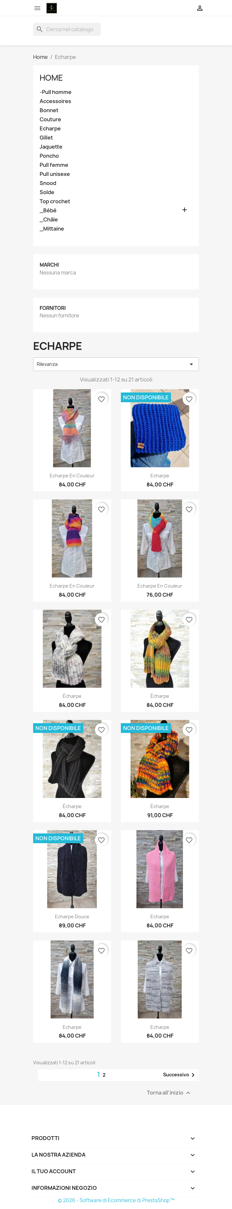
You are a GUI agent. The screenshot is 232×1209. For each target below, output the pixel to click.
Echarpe (50, 128)
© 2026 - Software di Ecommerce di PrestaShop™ (116, 1200)
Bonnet (49, 110)
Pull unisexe (55, 174)
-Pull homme (55, 92)
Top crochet (55, 201)
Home (51, 77)
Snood (48, 183)
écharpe (72, 696)
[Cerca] (67, 29)
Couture (50, 119)
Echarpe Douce (72, 916)
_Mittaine (52, 228)
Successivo (180, 1075)
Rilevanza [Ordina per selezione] (116, 364)
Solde (47, 192)
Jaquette (51, 146)
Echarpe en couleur (72, 475)
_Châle (49, 219)
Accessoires (55, 101)
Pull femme (54, 165)
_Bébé (48, 210)
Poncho (49, 156)
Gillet (46, 137)
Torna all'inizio (169, 1093)
